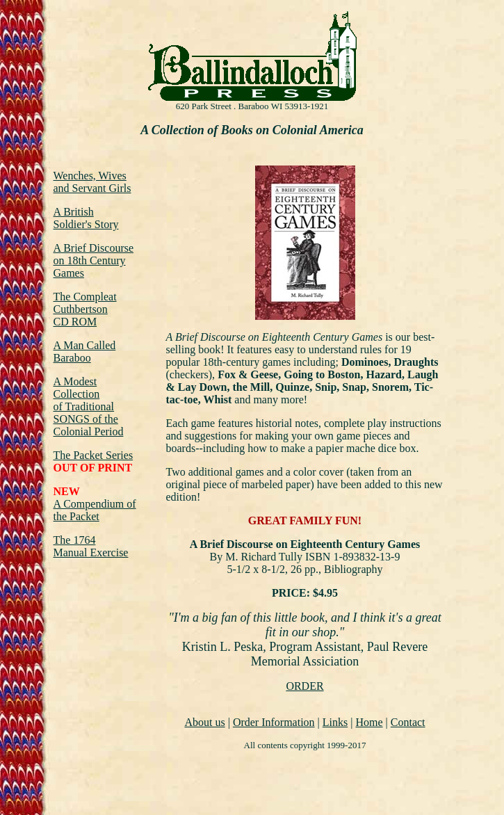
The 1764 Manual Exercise (91, 546)
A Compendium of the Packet (95, 510)
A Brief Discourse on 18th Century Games (94, 260)
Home (368, 722)
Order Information (274, 722)
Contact (408, 722)
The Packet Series (93, 455)
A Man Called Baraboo (85, 351)
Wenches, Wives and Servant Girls (92, 182)
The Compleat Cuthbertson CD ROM (85, 309)
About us (204, 722)
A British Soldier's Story (86, 218)
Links (335, 722)
